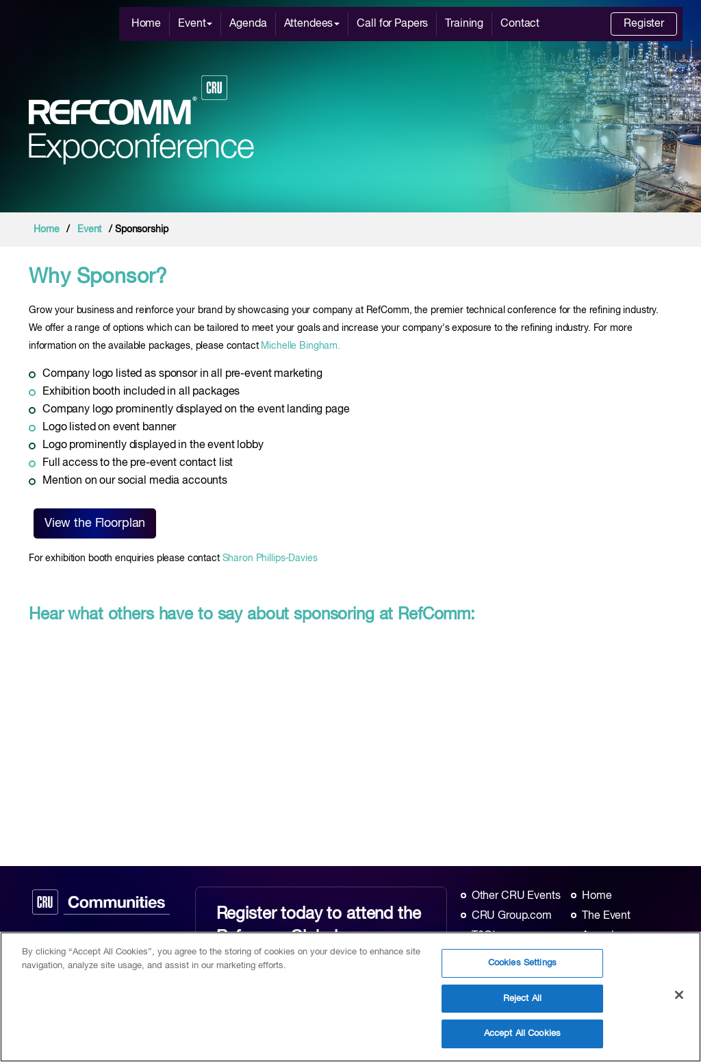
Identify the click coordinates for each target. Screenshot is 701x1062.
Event (195, 23)
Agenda (247, 23)
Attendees (312, 23)
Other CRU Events (516, 896)
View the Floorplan (94, 523)
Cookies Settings (522, 963)
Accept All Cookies (522, 1033)
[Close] (679, 995)
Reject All (522, 998)
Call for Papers (392, 23)
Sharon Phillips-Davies (270, 558)
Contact (519, 23)
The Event (606, 916)
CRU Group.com (512, 916)
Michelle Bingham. (300, 346)
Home (146, 23)
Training (464, 23)
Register (644, 23)
